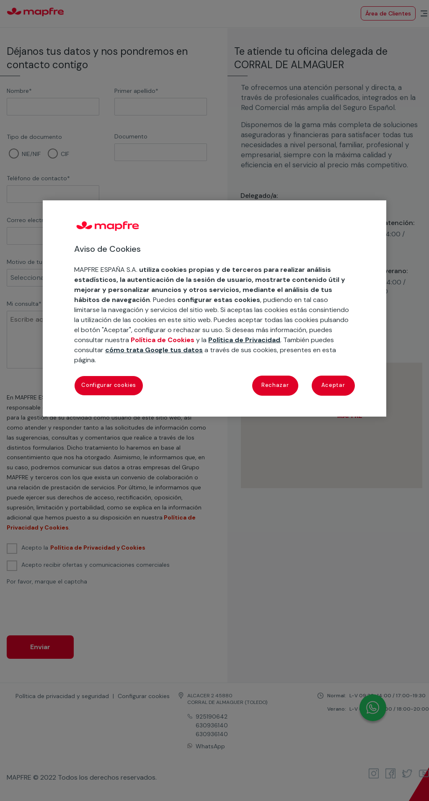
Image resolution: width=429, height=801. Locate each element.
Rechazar (275, 385)
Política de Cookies (162, 339)
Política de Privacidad (244, 339)
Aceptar (333, 385)
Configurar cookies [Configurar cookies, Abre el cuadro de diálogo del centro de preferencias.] (108, 385)
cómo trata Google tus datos (154, 349)
